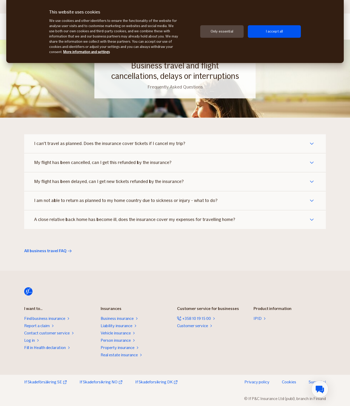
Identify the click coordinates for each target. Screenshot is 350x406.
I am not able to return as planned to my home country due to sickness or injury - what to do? (126, 201)
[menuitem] (319, 389)
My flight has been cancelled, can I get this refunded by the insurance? (103, 163)
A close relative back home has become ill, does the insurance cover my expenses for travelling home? (135, 220)
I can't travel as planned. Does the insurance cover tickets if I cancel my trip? (110, 144)
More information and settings (86, 52)
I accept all (274, 31)
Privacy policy (256, 381)
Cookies (289, 381)
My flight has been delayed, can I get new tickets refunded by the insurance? (109, 182)
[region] (175, 31)
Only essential (222, 31)
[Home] (28, 291)
